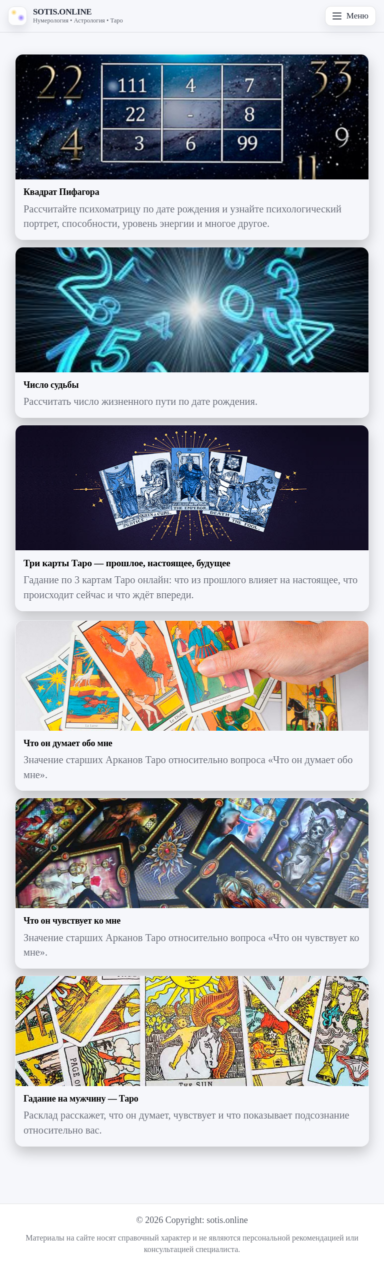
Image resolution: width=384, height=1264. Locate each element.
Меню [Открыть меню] (350, 15)
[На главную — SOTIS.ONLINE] (65, 15)
